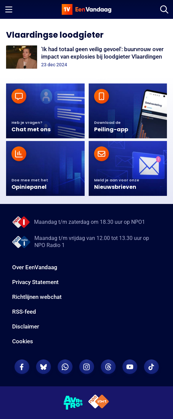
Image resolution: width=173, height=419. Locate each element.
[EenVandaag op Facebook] (22, 366)
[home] (87, 9)
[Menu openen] (8, 9)
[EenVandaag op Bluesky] (43, 366)
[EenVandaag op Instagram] (86, 366)
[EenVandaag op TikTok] (151, 366)
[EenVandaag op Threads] (108, 366)
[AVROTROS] (73, 403)
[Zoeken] (164, 9)
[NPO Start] (98, 402)
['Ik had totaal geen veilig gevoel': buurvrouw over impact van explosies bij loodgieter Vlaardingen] (86, 57)
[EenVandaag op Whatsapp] (65, 366)
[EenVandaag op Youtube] (129, 366)
